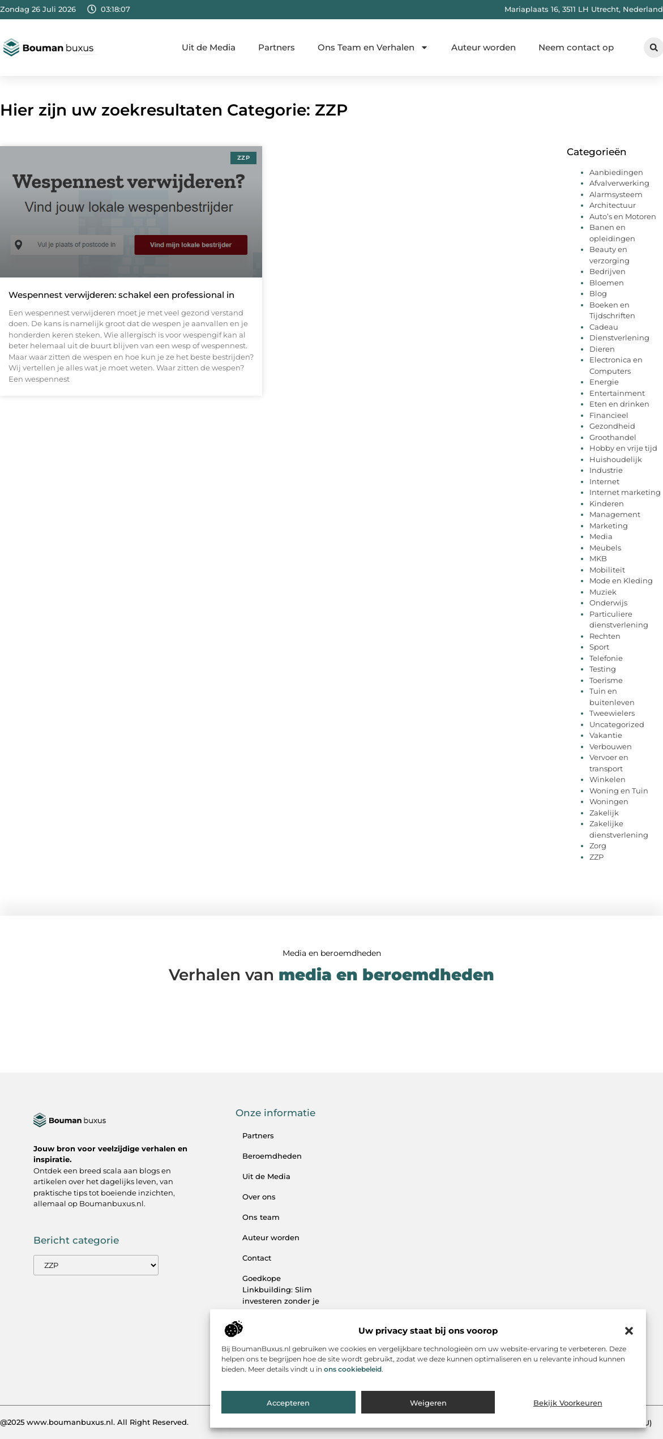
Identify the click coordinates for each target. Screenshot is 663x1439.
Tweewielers (612, 713)
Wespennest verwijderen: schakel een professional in (121, 294)
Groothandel (612, 437)
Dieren (602, 348)
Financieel (608, 415)
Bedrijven (607, 271)
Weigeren (428, 1405)
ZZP (596, 856)
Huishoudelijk (615, 459)
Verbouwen (610, 746)
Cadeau (603, 326)
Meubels (605, 547)
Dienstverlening (619, 337)
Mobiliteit (607, 569)
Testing (602, 668)
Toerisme (606, 680)
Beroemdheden (272, 1155)
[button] (629, 1333)
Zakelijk (604, 812)
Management (614, 514)
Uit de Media (209, 47)
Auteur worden (483, 47)
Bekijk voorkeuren (567, 1405)
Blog (598, 293)
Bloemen (606, 282)
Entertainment (617, 393)
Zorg (597, 845)
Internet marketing (625, 492)
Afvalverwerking (619, 182)
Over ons (259, 1196)
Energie (604, 381)
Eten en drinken (619, 403)
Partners (276, 47)
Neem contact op (576, 47)
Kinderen (606, 503)
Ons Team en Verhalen (373, 47)
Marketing (608, 525)
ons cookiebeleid (353, 1372)
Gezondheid (612, 425)
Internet (604, 481)
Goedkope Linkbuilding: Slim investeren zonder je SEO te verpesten (280, 1295)
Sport (599, 646)
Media (601, 536)
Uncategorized (616, 724)
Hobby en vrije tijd (623, 447)
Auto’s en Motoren (622, 216)
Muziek (603, 591)
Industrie (606, 470)
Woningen (608, 801)
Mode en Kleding (621, 580)
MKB (598, 558)
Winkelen (607, 779)
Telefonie (606, 658)
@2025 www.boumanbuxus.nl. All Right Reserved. (94, 1422)
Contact (256, 1257)
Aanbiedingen (616, 172)
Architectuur (612, 205)
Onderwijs (608, 602)
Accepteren (288, 1405)
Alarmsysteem (616, 194)
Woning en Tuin (618, 790)
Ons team (261, 1217)
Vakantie (605, 735)
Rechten (605, 635)
